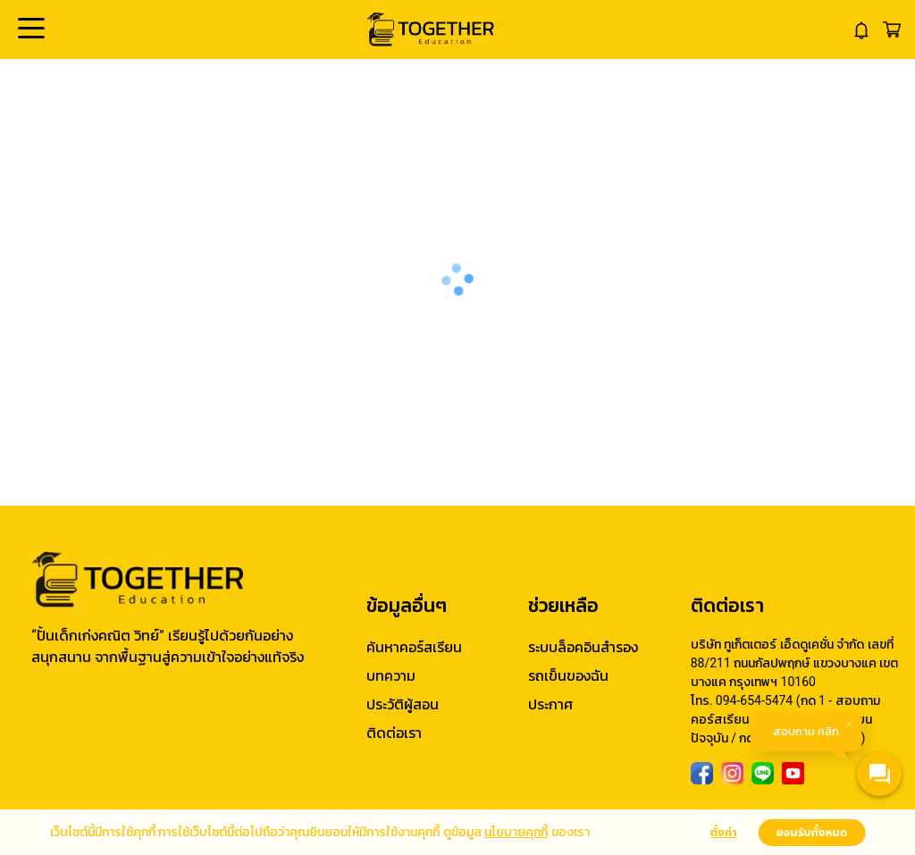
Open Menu (29, 29)
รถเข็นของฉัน (568, 675)
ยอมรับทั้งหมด (811, 833)
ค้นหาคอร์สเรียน (414, 647)
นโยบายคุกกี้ (516, 832)
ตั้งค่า (723, 833)
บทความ (391, 675)
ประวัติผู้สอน (402, 704)
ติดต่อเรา (394, 733)
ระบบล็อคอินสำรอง (583, 647)
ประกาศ (550, 704)
